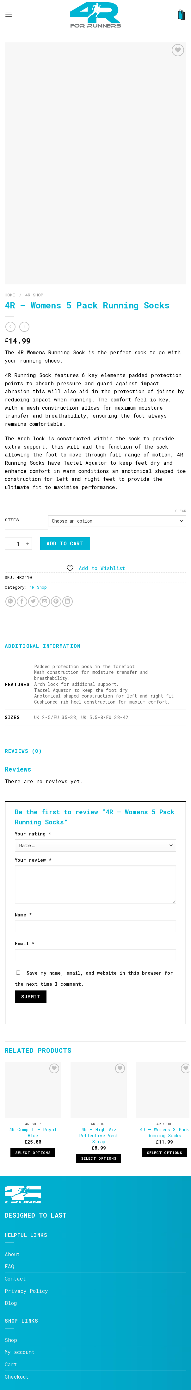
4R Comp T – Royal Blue (33, 1133)
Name (23, 915)
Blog (11, 1303)
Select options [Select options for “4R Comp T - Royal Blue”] (33, 1152)
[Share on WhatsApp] (10, 601)
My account (20, 1352)
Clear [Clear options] (180, 511)
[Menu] (8, 14)
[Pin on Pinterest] (56, 601)
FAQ (9, 1266)
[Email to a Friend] (45, 601)
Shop (11, 1340)
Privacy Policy (26, 1291)
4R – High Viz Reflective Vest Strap (98, 1135)
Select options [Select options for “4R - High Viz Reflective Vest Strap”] (98, 1158)
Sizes (12, 520)
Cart (11, 1364)
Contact (15, 1278)
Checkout (17, 1376)
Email (24, 943)
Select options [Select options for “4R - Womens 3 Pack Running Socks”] (164, 1152)
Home (10, 295)
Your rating (33, 834)
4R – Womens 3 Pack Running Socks (164, 1133)
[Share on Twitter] (33, 601)
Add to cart (64, 543)
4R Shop (34, 295)
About (12, 1254)
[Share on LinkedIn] (67, 601)
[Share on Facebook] (22, 601)
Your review (33, 860)
